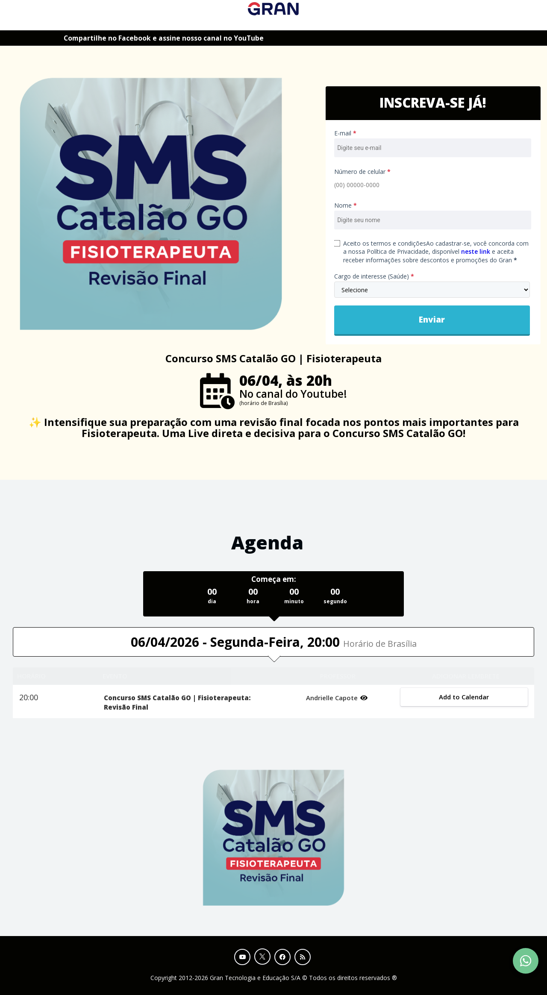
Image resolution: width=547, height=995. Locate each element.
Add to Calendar (464, 697)
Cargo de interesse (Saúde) (374, 276)
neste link (475, 251)
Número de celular (362, 171)
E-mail (345, 133)
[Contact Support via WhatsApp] (525, 961)
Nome (345, 205)
